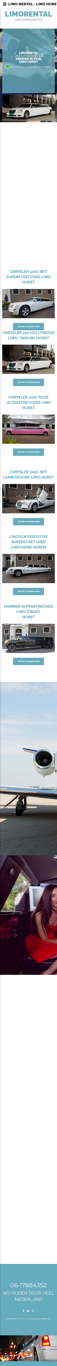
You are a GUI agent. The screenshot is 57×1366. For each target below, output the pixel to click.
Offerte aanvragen (28, 326)
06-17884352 (28, 1285)
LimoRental (28, 14)
